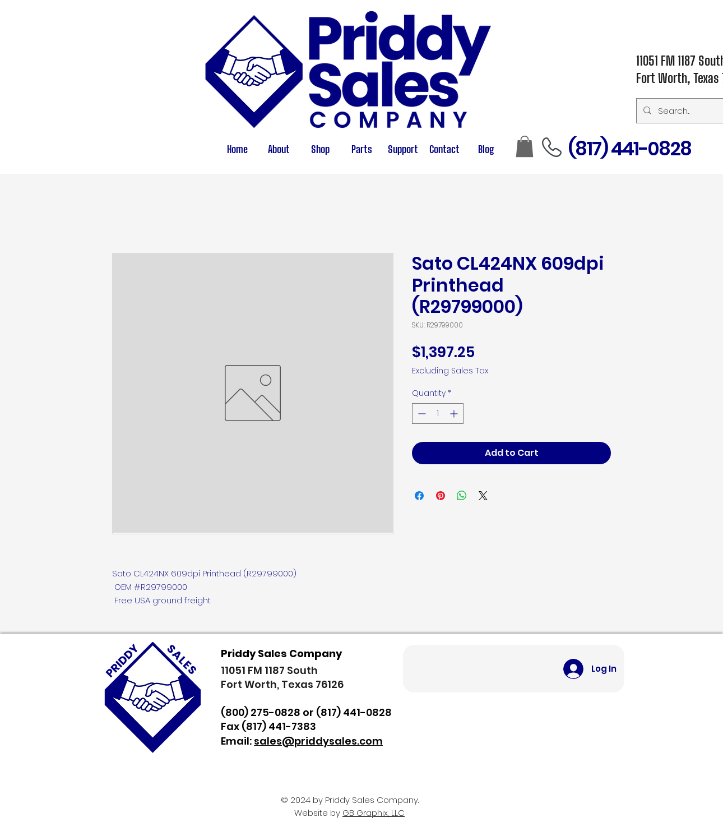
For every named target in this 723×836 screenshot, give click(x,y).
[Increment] (455, 413)
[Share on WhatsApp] (462, 495)
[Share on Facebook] (419, 495)
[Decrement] (421, 413)
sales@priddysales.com (318, 741)
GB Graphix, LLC (373, 813)
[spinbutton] (438, 413)
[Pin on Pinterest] (440, 495)
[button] (361, 149)
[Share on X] (483, 495)
